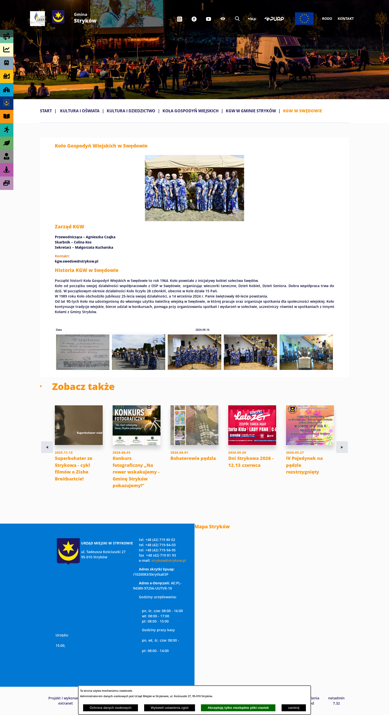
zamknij (293, 708)
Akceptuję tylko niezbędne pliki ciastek (238, 708)
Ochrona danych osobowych (110, 708)
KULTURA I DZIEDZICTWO (131, 111)
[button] (194, 219)
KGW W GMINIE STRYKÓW (251, 111)
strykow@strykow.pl (168, 560)
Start (46, 111)
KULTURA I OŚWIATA (79, 111)
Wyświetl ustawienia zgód (169, 708)
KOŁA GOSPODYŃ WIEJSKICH (190, 111)
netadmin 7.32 (336, 701)
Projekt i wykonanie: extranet (65, 701)
